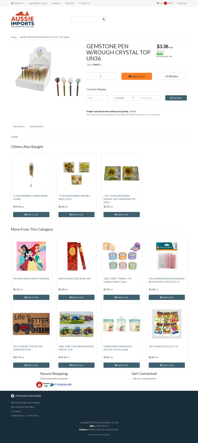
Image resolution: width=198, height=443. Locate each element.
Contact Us (84, 3)
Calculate (176, 97)
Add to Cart (136, 76)
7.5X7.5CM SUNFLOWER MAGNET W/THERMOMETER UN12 (119, 199)
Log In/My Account (38, 3)
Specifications (37, 126)
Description (19, 126)
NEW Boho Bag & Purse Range (25, 402)
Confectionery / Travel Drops (24, 415)
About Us (70, 3)
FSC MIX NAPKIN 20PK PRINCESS (31, 278)
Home (14, 37)
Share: (94, 65)
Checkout (182, 3)
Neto (108, 435)
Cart (165, 3)
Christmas (16, 411)
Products (17, 3)
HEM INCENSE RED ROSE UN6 (74, 278)
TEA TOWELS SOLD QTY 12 (163, 346)
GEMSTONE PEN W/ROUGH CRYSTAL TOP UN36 (44, 37)
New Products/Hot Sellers (23, 407)
